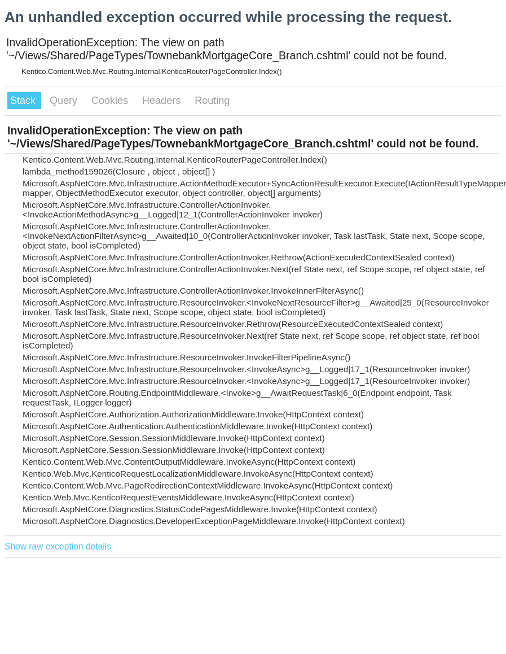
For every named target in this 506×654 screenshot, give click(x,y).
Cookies (111, 100)
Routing (212, 100)
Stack (24, 100)
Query (65, 100)
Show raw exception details (58, 546)
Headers (162, 100)
